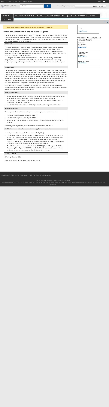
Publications (6, 20)
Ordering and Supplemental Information (29, 16)
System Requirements (43, 175)
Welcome (5, 16)
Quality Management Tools (77, 16)
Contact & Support (7, 175)
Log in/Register (83, 31)
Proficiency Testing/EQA (56, 16)
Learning (92, 16)
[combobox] (32, 6)
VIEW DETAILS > (82, 47)
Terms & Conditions (21, 175)
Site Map (32, 175)
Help (106, 22)
